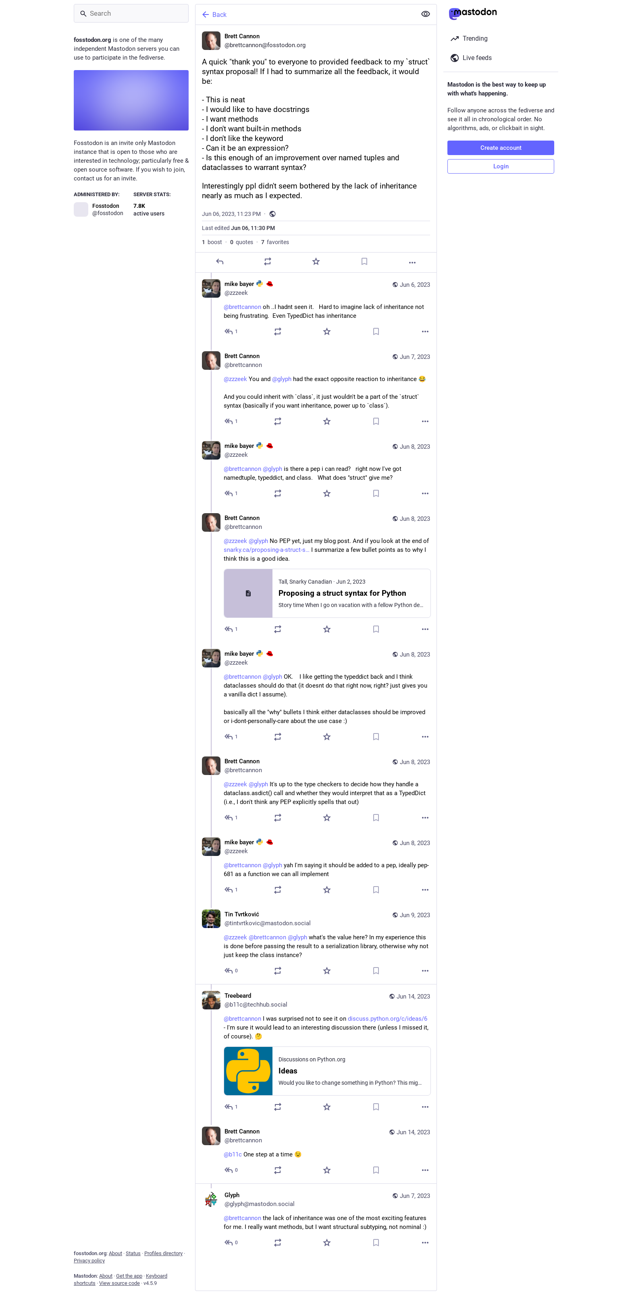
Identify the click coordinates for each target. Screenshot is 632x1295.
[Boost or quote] (267, 261)
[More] (412, 262)
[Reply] (220, 261)
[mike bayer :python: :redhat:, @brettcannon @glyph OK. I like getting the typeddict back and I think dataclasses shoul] (316, 696)
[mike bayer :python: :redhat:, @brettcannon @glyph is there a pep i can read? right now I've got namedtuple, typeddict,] (316, 471)
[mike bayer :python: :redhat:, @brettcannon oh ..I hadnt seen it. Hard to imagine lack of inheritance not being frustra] (316, 309)
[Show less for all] (426, 14)
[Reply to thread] (231, 331)
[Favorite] (316, 261)
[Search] (131, 13)
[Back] (305, 14)
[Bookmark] (364, 261)
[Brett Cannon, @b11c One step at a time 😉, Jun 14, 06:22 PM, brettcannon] (316, 1151)
